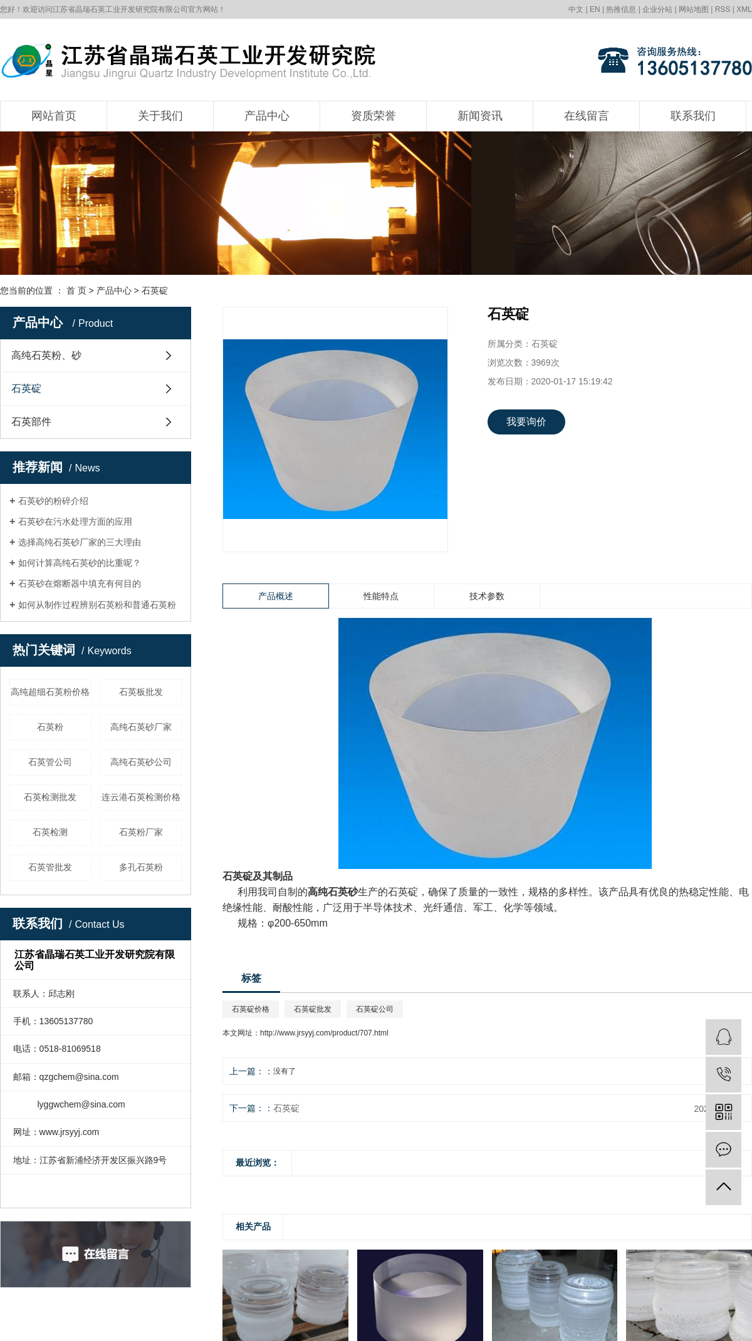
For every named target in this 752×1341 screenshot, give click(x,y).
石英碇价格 (250, 1009)
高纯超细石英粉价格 (50, 692)
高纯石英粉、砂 (46, 355)
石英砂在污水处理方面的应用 (75, 521)
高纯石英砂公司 (141, 762)
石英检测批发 (50, 797)
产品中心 (267, 116)
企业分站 (657, 9)
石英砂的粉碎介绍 (53, 501)
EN (595, 9)
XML (744, 9)
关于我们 (160, 116)
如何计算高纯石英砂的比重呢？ (79, 563)
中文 (575, 9)
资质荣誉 (373, 116)
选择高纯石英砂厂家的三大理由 (79, 542)
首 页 (76, 290)
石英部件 (31, 421)
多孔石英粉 (141, 867)
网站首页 (53, 116)
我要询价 (526, 421)
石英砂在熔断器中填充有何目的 (79, 583)
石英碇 (155, 290)
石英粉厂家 (141, 832)
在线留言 (586, 116)
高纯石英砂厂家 (141, 727)
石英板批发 (141, 692)
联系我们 (693, 116)
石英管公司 (50, 762)
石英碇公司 (375, 1009)
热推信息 (621, 9)
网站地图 (694, 9)
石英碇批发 (313, 1009)
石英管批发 (50, 867)
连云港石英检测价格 (141, 797)
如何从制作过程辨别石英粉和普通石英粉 (97, 605)
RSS (723, 9)
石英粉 (50, 727)
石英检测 (50, 832)
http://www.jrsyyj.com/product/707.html (324, 1033)
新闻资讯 (480, 116)
